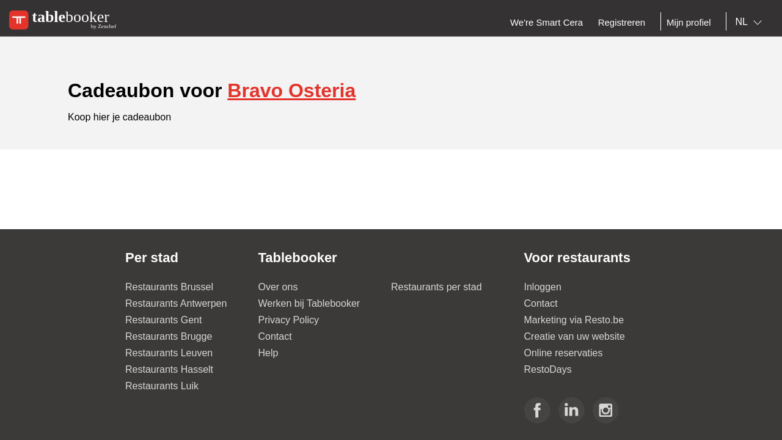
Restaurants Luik (162, 386)
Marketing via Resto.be (574, 320)
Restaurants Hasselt (169, 369)
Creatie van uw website (574, 336)
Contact (275, 336)
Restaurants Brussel (169, 287)
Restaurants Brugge (168, 336)
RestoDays (548, 369)
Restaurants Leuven (169, 353)
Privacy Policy (289, 320)
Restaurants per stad (436, 287)
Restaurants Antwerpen (176, 303)
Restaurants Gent (163, 320)
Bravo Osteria (291, 90)
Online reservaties (563, 353)
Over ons (278, 287)
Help (268, 353)
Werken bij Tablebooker (309, 303)
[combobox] (751, 22)
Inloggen (542, 287)
